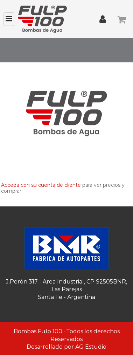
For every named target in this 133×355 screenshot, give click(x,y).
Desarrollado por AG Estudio (66, 346)
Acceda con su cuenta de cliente (41, 185)
